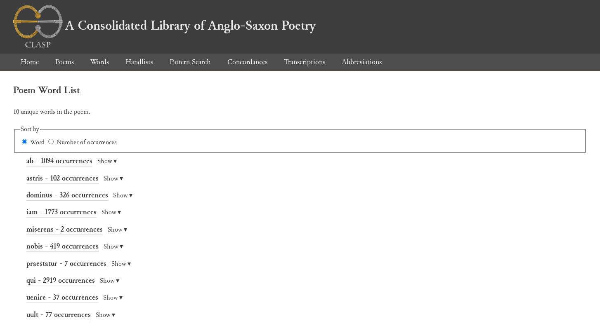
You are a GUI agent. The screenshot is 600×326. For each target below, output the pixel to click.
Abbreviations (362, 62)
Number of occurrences (87, 142)
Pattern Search (190, 62)
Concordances (247, 62)
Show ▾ (107, 161)
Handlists (139, 62)
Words (99, 62)
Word (37, 142)
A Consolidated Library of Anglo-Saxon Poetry (164, 25)
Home (30, 62)
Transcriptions (304, 62)
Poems (64, 62)
